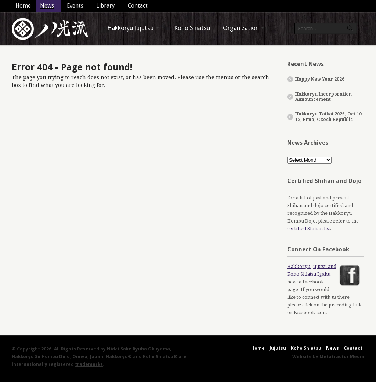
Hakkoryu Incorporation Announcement (323, 97)
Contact (138, 6)
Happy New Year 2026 (319, 79)
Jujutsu (278, 348)
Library (105, 6)
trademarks (89, 364)
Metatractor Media (341, 356)
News (47, 6)
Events (75, 6)
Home (23, 6)
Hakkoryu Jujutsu (130, 28)
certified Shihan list (308, 228)
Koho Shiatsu (192, 28)
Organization (241, 28)
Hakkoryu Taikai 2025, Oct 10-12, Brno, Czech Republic (329, 116)
